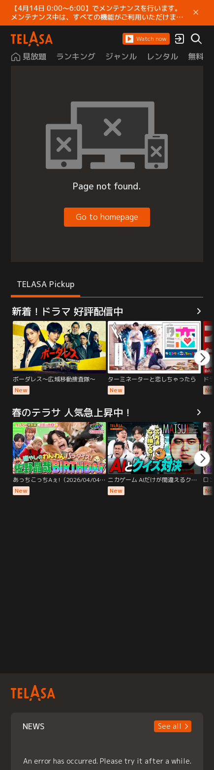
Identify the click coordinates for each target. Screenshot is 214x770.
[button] (146, 39)
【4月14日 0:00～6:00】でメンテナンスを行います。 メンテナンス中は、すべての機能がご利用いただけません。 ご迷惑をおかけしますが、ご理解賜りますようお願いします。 (98, 13)
